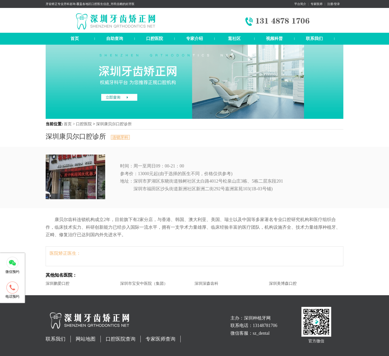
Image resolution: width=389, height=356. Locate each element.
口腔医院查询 (120, 339)
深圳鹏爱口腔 (57, 283)
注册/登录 (333, 4)
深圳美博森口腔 (283, 283)
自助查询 (114, 38)
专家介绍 (194, 38)
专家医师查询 (160, 339)
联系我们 (314, 38)
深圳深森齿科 (206, 283)
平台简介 (300, 4)
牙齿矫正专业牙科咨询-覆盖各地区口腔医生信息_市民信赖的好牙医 (90, 4)
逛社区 (234, 38)
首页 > (70, 124)
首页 (74, 38)
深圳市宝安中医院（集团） (144, 283)
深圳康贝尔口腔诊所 (114, 124)
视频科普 (274, 38)
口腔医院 (154, 38)
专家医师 (317, 4)
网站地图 (86, 339)
